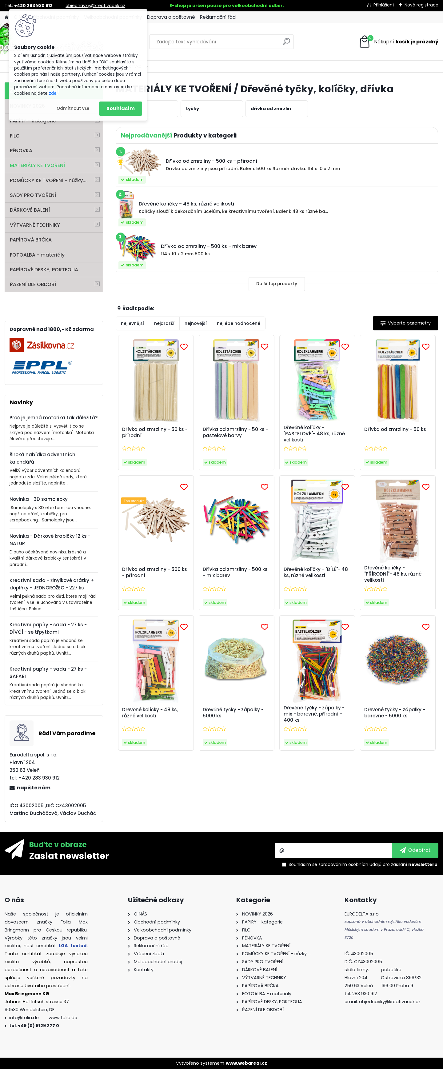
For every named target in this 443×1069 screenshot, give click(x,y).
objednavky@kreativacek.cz (95, 5)
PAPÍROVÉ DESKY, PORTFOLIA (44, 269)
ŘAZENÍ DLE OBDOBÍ (33, 284)
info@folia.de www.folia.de (43, 1018)
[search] (286, 44)
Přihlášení (383, 5)
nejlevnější (132, 323)
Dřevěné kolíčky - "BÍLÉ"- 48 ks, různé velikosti (316, 572)
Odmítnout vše (73, 108)
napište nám (33, 787)
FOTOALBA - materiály (37, 254)
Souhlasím (120, 108)
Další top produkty (276, 284)
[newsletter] (415, 850)
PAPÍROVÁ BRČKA (31, 239)
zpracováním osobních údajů (349, 864)
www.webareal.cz (246, 1063)
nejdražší (164, 323)
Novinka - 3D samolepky (39, 499)
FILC (15, 135)
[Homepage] (7, 17)
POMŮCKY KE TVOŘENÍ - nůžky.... (49, 180)
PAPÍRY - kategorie (33, 120)
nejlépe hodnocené (238, 323)
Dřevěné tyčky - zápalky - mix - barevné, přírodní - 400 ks (314, 714)
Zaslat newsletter (69, 855)
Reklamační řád (218, 17)
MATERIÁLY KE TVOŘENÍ (37, 165)
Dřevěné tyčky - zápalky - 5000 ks (233, 713)
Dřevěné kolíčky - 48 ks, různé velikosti (150, 713)
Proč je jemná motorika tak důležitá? (54, 417)
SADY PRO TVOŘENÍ (33, 195)
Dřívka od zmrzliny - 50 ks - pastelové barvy (235, 432)
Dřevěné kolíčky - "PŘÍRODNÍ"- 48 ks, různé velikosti (392, 574)
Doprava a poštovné (171, 17)
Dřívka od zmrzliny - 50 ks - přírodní (155, 432)
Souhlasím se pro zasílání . (363, 864)
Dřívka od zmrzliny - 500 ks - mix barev (235, 572)
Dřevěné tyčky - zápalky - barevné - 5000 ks (394, 713)
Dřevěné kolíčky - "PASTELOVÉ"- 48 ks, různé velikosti (314, 434)
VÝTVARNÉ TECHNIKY (35, 225)
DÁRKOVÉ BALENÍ (30, 209)
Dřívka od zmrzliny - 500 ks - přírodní (154, 572)
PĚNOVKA (21, 150)
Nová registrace (421, 5)
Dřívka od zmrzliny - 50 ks (395, 429)
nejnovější (196, 323)
